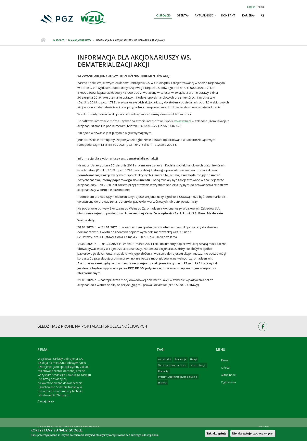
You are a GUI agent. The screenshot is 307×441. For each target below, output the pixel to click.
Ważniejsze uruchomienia (172, 365)
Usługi (193, 359)
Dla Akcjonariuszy (79, 40)
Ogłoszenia (228, 382)
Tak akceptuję (217, 435)
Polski (261, 7)
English (251, 7)
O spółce (163, 15)
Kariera (248, 15)
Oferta (182, 15)
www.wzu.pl (182, 121)
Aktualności (204, 15)
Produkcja (180, 359)
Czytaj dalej (45, 401)
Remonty (163, 371)
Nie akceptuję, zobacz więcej (252, 435)
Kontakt (228, 15)
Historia (162, 382)
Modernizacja (198, 365)
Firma (225, 360)
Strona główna (43, 40)
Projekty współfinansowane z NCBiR (177, 376)
